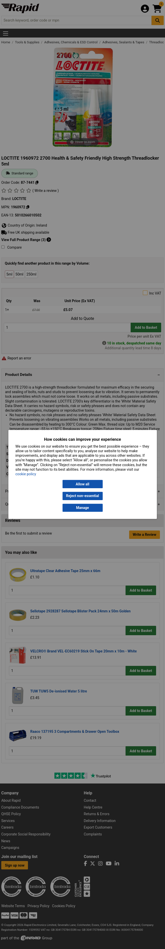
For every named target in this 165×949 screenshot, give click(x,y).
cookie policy (25, 474)
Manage (82, 508)
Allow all (82, 484)
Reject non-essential (82, 496)
